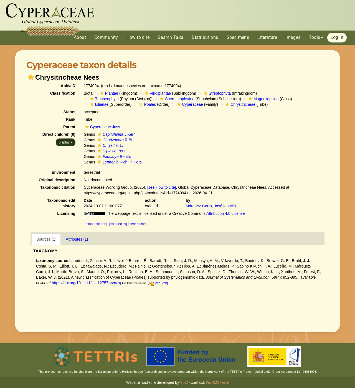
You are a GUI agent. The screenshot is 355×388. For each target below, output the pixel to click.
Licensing (66, 213)
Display (66, 142)
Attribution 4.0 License (225, 213)
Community (106, 37)
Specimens (238, 37)
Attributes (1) (77, 239)
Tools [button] (316, 37)
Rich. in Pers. (119, 162)
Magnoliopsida (262, 99)
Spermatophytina (176, 99)
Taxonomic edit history (61, 203)
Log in (337, 37)
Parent (69, 127)
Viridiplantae (157, 93)
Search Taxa (170, 37)
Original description (57, 180)
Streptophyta (216, 93)
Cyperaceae (189, 104)
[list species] (118, 224)
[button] (30, 77)
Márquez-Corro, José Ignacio (211, 206)
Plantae (108, 93)
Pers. (111, 151)
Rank (70, 119)
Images (292, 37)
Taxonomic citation (57, 187)
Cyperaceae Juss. (102, 127)
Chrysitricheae (239, 104)
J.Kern (116, 134)
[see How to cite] (161, 187)
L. (109, 145)
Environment (63, 172)
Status (69, 112)
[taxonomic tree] (95, 224)
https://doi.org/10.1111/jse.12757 (80, 283)
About (80, 37)
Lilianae (98, 104)
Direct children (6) (58, 134)
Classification (62, 93)
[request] (161, 283)
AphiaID (68, 86)
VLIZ (184, 382)
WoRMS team (217, 382)
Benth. (113, 156)
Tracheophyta (104, 99)
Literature (267, 37)
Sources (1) (46, 239)
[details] (115, 283)
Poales (147, 104)
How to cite (137, 37)
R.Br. (114, 140)
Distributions (205, 37)
